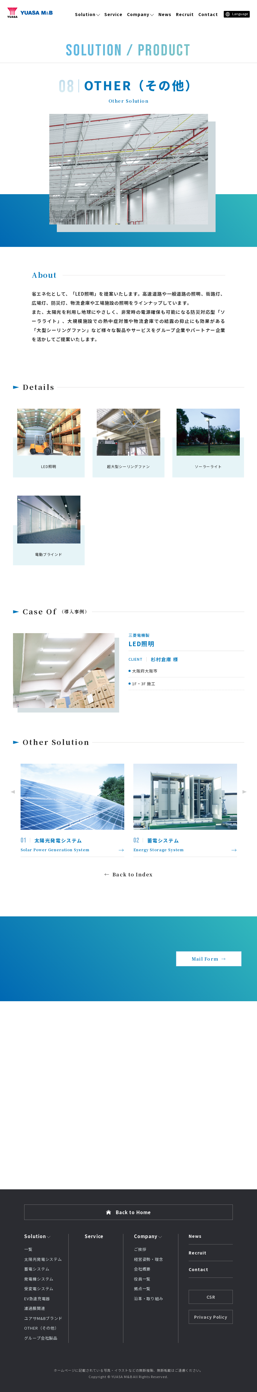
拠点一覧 (142, 1288)
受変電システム (39, 1288)
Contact (208, 14)
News (164, 14)
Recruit (185, 14)
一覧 (28, 1249)
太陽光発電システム (43, 1259)
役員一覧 (142, 1279)
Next (245, 792)
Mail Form (205, 959)
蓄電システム (36, 1269)
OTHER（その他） (41, 1328)
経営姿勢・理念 (148, 1259)
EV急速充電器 (37, 1298)
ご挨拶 (140, 1249)
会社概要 (142, 1269)
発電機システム (39, 1279)
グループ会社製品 (40, 1338)
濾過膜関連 (34, 1308)
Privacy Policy (211, 1317)
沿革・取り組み (148, 1298)
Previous (11, 792)
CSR (211, 1297)
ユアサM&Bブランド (43, 1318)
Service (113, 14)
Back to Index (132, 874)
